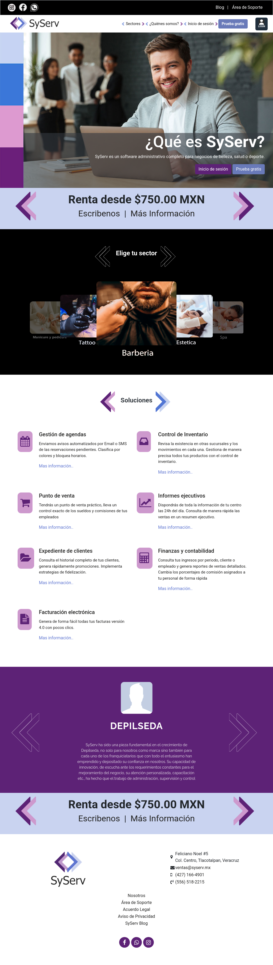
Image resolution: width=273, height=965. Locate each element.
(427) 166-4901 (189, 874)
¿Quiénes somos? (164, 24)
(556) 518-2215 (189, 882)
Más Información (162, 213)
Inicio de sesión (201, 24)
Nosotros (136, 895)
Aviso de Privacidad (136, 916)
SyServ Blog (136, 923)
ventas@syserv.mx (193, 867)
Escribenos (100, 213)
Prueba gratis (233, 24)
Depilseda (136, 725)
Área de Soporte (247, 7)
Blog (220, 7)
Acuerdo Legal (136, 909)
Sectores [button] (133, 24)
